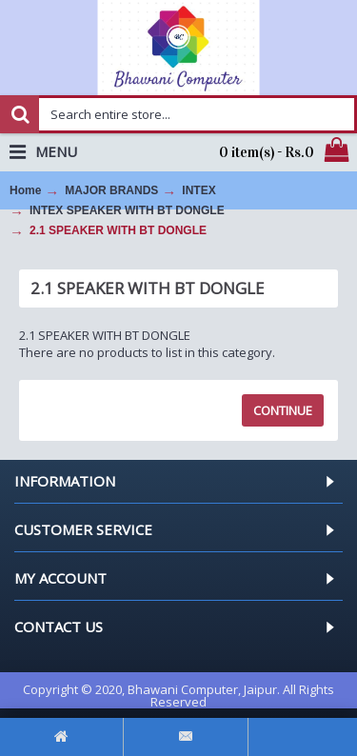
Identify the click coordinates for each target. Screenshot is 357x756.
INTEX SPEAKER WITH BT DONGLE (127, 210)
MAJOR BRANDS (111, 190)
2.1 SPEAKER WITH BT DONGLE (118, 230)
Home (25, 190)
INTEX (198, 190)
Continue (282, 410)
